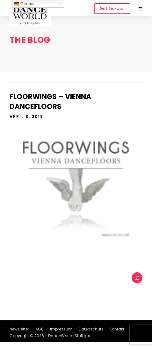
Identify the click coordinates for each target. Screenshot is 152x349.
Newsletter (19, 329)
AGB (39, 329)
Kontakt (117, 329)
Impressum (61, 329)
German (25, 3)
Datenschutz (91, 329)
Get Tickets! (112, 8)
